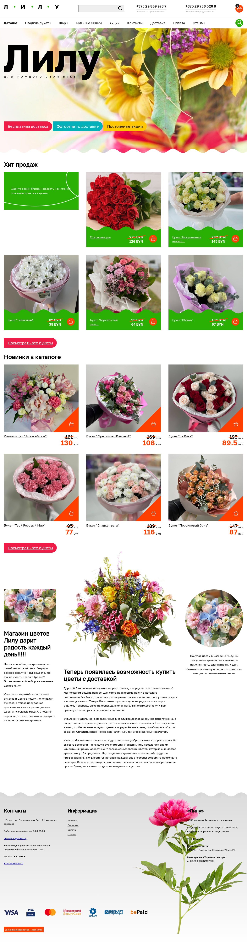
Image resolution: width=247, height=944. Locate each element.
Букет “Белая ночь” (21, 320)
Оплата (179, 23)
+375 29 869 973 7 (151, 6)
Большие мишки (89, 23)
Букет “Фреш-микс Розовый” (108, 436)
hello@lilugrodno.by (15, 838)
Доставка (158, 23)
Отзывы (199, 23)
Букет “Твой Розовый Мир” (24, 525)
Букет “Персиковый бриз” (188, 525)
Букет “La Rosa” (180, 436)
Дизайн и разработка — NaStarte (23, 929)
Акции (114, 23)
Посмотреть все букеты (30, 343)
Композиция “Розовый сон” (25, 436)
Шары (63, 23)
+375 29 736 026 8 (201, 6)
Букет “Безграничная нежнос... (186, 239)
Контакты (135, 23)
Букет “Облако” (182, 320)
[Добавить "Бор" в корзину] (153, 238)
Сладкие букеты (38, 23)
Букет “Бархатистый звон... (104, 322)
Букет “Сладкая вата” (102, 525)
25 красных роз (100, 237)
